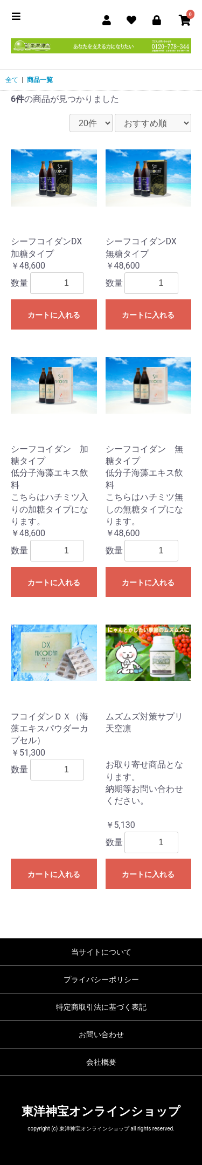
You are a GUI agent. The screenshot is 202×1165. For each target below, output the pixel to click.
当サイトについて (101, 952)
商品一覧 (40, 80)
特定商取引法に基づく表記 (101, 1007)
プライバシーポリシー (101, 979)
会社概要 (101, 1062)
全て (11, 80)
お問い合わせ (101, 1034)
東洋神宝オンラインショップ (101, 1111)
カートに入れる (53, 315)
